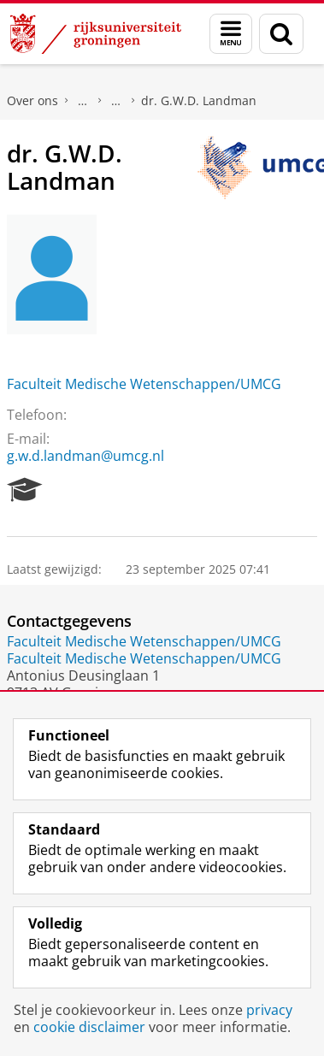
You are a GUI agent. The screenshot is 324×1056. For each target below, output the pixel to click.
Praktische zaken (82, 100)
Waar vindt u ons (116, 100)
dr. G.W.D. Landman (198, 100)
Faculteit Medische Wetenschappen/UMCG (144, 384)
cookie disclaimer (89, 1027)
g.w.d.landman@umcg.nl (85, 455)
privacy (269, 1009)
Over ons (32, 100)
